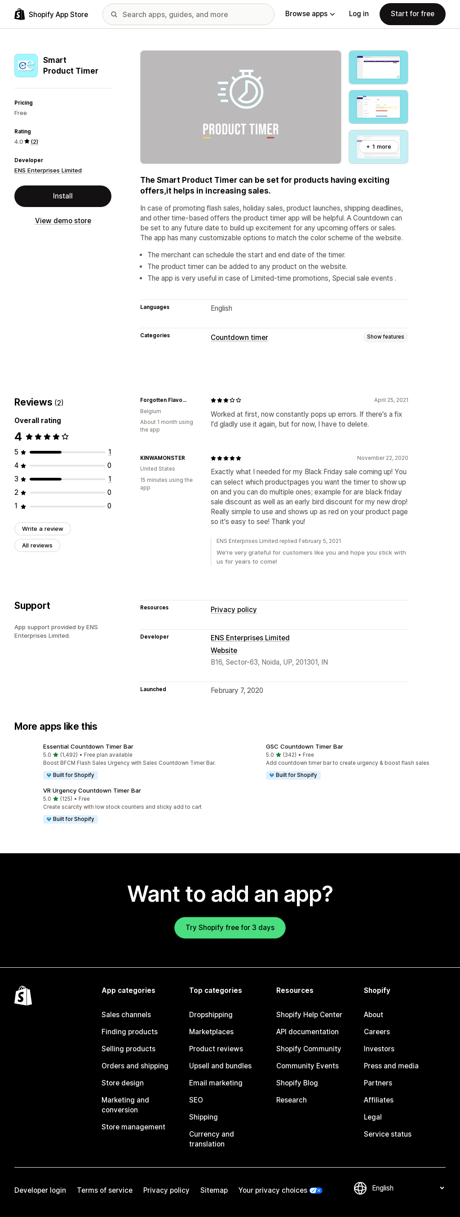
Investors (379, 1049)
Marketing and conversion (125, 1105)
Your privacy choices (273, 1190)
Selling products (128, 1049)
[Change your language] (408, 1188)
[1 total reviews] (109, 452)
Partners (378, 1083)
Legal (373, 1117)
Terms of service (105, 1190)
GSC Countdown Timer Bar (304, 746)
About (373, 1014)
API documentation (307, 1031)
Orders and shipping (135, 1066)
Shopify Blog (297, 1083)
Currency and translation (211, 1139)
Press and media (391, 1066)
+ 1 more (378, 146)
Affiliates (379, 1100)
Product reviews (216, 1049)
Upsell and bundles (220, 1066)
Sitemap (214, 1190)
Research (291, 1100)
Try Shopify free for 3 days (230, 927)
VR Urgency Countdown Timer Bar (92, 790)
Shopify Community (308, 1049)
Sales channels (126, 1014)
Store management (133, 1127)
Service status (387, 1134)
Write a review (42, 528)
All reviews (37, 545)
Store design (123, 1083)
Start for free (412, 13)
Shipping (203, 1117)
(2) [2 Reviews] (34, 141)
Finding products (130, 1031)
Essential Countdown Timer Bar (88, 746)
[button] (118, 762)
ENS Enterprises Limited (48, 170)
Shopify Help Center (309, 1014)
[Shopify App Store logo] (51, 14)
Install (63, 196)
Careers (377, 1031)
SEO (196, 1100)
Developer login (40, 1190)
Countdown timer (239, 337)
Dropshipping (211, 1014)
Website (224, 650)
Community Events (307, 1066)
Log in (359, 13)
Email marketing (216, 1083)
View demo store (63, 220)
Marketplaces (211, 1031)
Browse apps (310, 13)
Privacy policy (234, 609)
